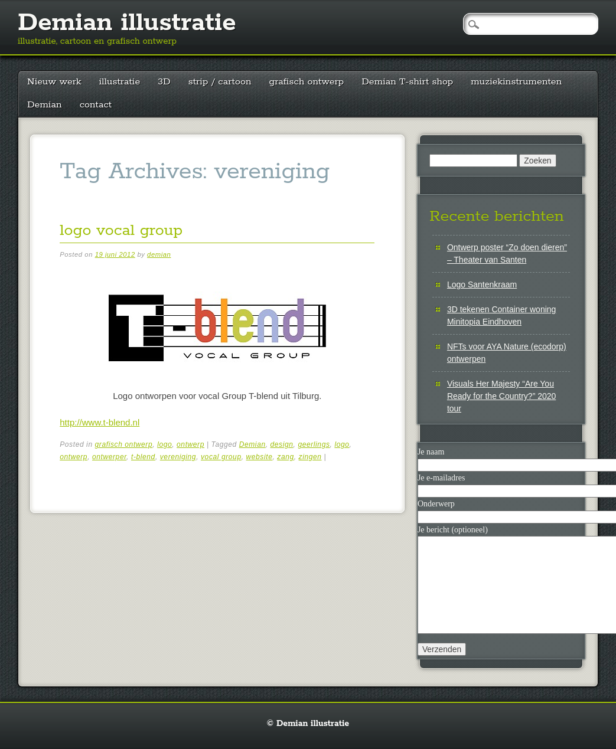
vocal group (221, 457)
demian (159, 254)
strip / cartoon (220, 82)
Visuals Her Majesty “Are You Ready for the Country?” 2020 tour (501, 396)
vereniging (178, 457)
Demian (44, 105)
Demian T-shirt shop (407, 82)
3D (164, 82)
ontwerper (109, 457)
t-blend (143, 457)
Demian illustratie (127, 23)
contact (96, 105)
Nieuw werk (54, 82)
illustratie (120, 82)
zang (285, 457)
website (259, 457)
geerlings (314, 444)
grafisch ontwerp (306, 82)
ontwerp (190, 444)
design (282, 444)
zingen (310, 457)
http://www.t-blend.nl (99, 422)
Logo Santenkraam (482, 284)
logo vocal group (121, 230)
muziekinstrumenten (516, 82)
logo (164, 444)
